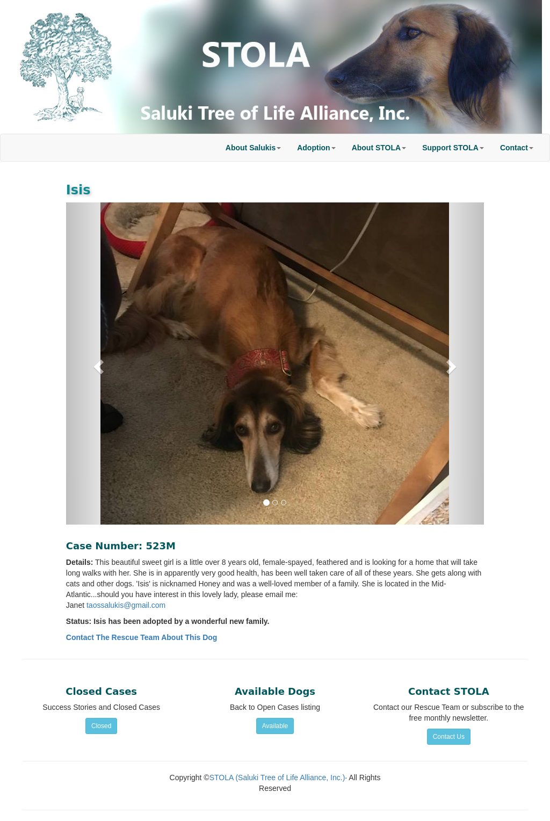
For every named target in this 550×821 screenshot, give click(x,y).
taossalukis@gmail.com (125, 605)
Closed (101, 726)
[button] (253, 147)
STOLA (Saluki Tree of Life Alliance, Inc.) (277, 777)
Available (275, 726)
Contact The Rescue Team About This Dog (142, 637)
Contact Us (449, 736)
